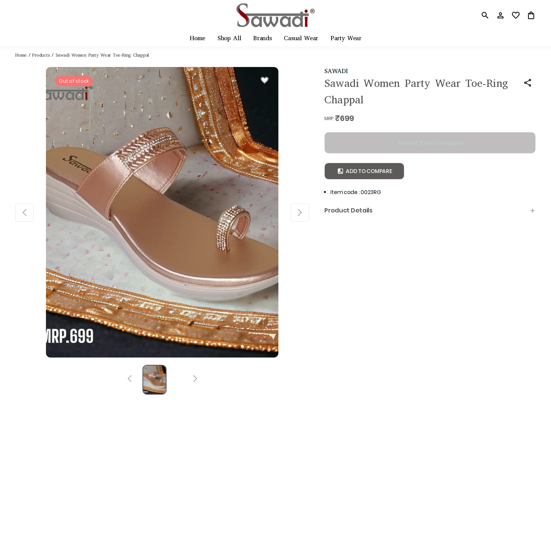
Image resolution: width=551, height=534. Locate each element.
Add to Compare (364, 171)
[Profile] (500, 15)
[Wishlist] (264, 82)
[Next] (195, 379)
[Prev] (130, 379)
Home (21, 55)
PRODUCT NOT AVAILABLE (430, 143)
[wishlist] (515, 15)
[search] (485, 15)
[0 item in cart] (531, 15)
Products (41, 55)
